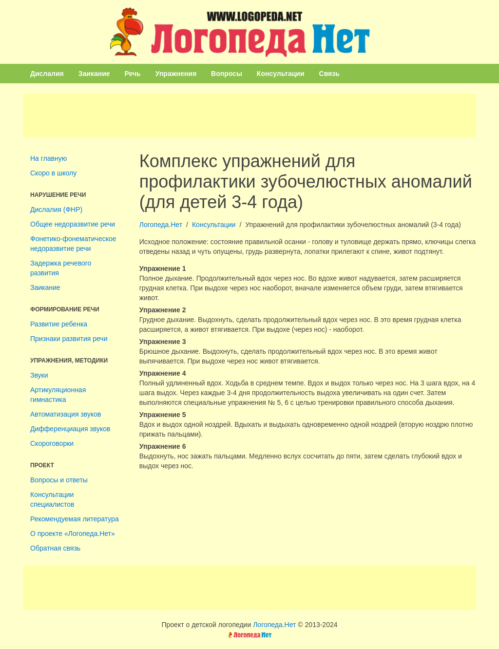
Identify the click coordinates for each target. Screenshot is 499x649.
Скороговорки (52, 443)
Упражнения (175, 73)
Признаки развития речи (68, 339)
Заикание (94, 73)
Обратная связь (55, 548)
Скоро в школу (53, 173)
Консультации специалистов (52, 499)
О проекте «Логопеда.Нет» (72, 533)
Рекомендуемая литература (74, 519)
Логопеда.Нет (160, 225)
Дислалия (47, 73)
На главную (48, 158)
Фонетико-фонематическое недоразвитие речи (73, 243)
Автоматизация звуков (65, 414)
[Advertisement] (249, 115)
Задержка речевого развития (60, 268)
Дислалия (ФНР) (56, 209)
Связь (329, 73)
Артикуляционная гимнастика (58, 394)
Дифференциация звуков (70, 429)
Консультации (281, 73)
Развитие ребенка (58, 324)
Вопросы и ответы (59, 480)
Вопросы (226, 73)
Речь (133, 73)
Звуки (39, 375)
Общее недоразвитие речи (72, 224)
